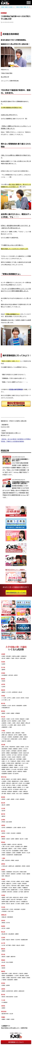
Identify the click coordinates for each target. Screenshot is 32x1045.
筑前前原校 (10, 979)
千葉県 (3, 731)
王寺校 (11, 909)
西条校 (12, 939)
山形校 (3, 686)
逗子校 (10, 789)
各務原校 (19, 833)
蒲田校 (15, 767)
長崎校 (3, 991)
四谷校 (3, 750)
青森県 (3, 662)
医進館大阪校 (14, 889)
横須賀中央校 (15, 781)
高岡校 (8, 805)
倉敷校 (17, 934)
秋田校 (3, 681)
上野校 (24, 757)
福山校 (8, 939)
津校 (3, 860)
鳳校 (19, 885)
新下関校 (8, 945)
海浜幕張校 (16, 737)
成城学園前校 (14, 753)
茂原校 (21, 737)
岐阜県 (3, 831)
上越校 (8, 799)
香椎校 (26, 973)
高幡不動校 (18, 763)
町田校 (22, 746)
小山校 (9, 705)
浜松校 (8, 838)
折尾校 (28, 977)
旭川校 (3, 658)
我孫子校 (4, 741)
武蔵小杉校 (15, 783)
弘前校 (3, 664)
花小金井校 (15, 773)
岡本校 (3, 903)
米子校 (8, 922)
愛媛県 (3, 960)
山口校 (3, 945)
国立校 (14, 771)
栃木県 (3, 703)
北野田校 (4, 891)
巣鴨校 (8, 753)
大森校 (28, 761)
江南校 (13, 852)
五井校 (20, 739)
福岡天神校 (4, 973)
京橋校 (19, 887)
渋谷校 (13, 757)
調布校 (3, 755)
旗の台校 (21, 765)
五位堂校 (23, 909)
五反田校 (4, 771)
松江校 (3, 928)
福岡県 (3, 971)
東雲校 (25, 771)
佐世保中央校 (9, 991)
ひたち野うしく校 (6, 700)
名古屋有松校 (9, 854)
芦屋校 (3, 899)
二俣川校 (4, 787)
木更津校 (10, 737)
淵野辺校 (25, 791)
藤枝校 (17, 838)
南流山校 (4, 737)
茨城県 (3, 696)
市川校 (3, 732)
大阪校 (3, 881)
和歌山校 (4, 917)
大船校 (20, 791)
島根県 (3, 926)
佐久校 (24, 827)
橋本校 (3, 783)
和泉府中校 (27, 889)
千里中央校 (13, 885)
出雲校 (8, 928)
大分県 (3, 1000)
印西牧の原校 (14, 739)
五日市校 (18, 939)
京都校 (3, 871)
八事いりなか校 (5, 846)
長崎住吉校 (21, 991)
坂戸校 (23, 725)
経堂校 (26, 769)
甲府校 (3, 821)
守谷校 (27, 697)
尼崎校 (22, 903)
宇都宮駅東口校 (6, 707)
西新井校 (20, 771)
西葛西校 (15, 748)
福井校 (3, 816)
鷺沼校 (9, 793)
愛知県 (3, 842)
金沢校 (3, 810)
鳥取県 (3, 920)
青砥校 (11, 767)
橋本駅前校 (10, 917)
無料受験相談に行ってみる (16, 592)
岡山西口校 (4, 934)
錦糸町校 (20, 750)
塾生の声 (3, 13)
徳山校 (18, 945)
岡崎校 (9, 844)
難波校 (14, 887)
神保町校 (19, 757)
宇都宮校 (4, 705)
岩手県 (3, 667)
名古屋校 (4, 844)
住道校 (19, 883)
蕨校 (15, 725)
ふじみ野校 (10, 725)
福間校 (15, 979)
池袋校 (18, 746)
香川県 (3, 954)
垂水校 (12, 903)
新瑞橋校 (19, 852)
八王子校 (25, 748)
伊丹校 (26, 897)
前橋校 (12, 713)
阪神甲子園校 (5, 901)
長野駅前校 (9, 827)
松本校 (3, 827)
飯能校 (22, 723)
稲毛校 (26, 737)
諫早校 (15, 991)
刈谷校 (12, 846)
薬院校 (24, 977)
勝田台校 (10, 734)
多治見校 (13, 833)
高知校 (3, 968)
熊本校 (3, 996)
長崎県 (3, 989)
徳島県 (3, 949)
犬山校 (28, 852)
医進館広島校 (24, 939)
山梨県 (3, 820)
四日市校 (7, 860)
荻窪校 (8, 750)
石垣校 (12, 1019)
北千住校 (14, 755)
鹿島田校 (15, 791)
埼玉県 (3, 717)
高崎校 (3, 713)
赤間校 (19, 977)
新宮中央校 (13, 977)
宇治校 (24, 873)
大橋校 (3, 977)
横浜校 (8, 779)
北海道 (3, 654)
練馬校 (25, 750)
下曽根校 (4, 979)
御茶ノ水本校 (5, 746)
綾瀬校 (3, 769)
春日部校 (4, 721)
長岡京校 (13, 873)
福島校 (3, 692)
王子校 (26, 767)
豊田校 (10, 848)
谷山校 (11, 1013)
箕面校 (22, 885)
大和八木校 (10, 911)
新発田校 (22, 799)
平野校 (8, 881)
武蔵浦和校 (4, 727)
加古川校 (13, 899)
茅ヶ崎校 (4, 793)
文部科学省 (24, 1028)
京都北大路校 (23, 871)
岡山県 (3, 932)
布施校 (3, 889)
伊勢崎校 (18, 713)
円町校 (8, 873)
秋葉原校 (11, 765)
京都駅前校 (9, 871)
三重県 (3, 858)
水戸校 (9, 697)
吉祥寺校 (20, 755)
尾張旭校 (8, 852)
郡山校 (20, 692)
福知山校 (7, 875)
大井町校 (8, 755)
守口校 (10, 887)
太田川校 (14, 844)
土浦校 (13, 697)
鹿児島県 (3, 1011)
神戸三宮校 (9, 897)
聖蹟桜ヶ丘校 (5, 759)
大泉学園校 (19, 759)
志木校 (9, 721)
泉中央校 (11, 675)
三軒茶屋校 (13, 750)
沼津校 (12, 838)
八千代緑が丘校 (6, 739)
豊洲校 (8, 769)
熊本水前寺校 (9, 996)
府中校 (23, 761)
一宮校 (14, 848)
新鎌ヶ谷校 (4, 734)
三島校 (26, 838)
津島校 (3, 854)
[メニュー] (28, 2)
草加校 (24, 721)
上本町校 (14, 883)
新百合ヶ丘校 (23, 789)
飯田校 (19, 827)
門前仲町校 (12, 746)
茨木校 (8, 885)
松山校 (3, 962)
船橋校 (20, 734)
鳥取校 (3, 922)
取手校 (22, 697)
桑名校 (17, 860)
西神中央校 (12, 901)
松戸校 (15, 734)
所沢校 (17, 719)
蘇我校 (9, 741)
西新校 (3, 975)
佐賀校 (3, 985)
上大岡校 (18, 785)
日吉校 (20, 783)
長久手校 (8, 850)
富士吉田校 (9, 821)
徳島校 (3, 951)
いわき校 (8, 692)
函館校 (8, 658)
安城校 (21, 850)
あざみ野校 (13, 779)
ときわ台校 (13, 769)
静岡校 (3, 838)
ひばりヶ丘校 (25, 763)
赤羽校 (20, 753)
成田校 (24, 734)
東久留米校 (20, 769)
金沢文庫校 (25, 785)
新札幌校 (8, 656)
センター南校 (25, 787)
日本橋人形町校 (10, 763)
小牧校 (3, 850)
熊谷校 (3, 719)
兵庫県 (3, 895)
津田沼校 (18, 732)
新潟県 (3, 797)
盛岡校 (3, 669)
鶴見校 (14, 787)
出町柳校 (19, 873)
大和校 (21, 781)
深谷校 (18, 723)
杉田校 (13, 793)
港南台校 (8, 783)
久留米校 (21, 973)
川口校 (12, 719)
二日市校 (16, 975)
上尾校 (19, 721)
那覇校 (3, 1019)
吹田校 (27, 885)
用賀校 (3, 763)
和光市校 (4, 725)
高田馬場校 (4, 748)
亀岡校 (28, 873)
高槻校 (27, 881)
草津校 (23, 866)
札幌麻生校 (23, 656)
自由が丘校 (26, 753)
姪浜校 (27, 975)
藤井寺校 (26, 891)
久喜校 (9, 723)
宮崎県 (3, 1006)
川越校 (27, 719)
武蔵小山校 (12, 759)
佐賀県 (3, 983)
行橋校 (8, 977)
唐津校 (8, 985)
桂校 (3, 875)
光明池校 (15, 891)
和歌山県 (3, 915)
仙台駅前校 (4, 675)
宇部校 (13, 945)
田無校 (24, 759)
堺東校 (18, 881)
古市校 (8, 889)
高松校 (3, 956)
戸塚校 (13, 785)
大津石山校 (4, 866)
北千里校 (21, 891)
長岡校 (12, 799)
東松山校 (28, 723)
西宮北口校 (16, 897)
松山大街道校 (9, 962)
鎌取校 (24, 739)
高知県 (3, 966)
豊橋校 (25, 846)
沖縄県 (3, 1017)
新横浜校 (24, 779)
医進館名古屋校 (18, 854)
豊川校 (24, 852)
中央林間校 (4, 789)
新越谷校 (22, 719)
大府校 (3, 852)
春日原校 (22, 975)
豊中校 (3, 883)
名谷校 (27, 903)
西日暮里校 (4, 765)
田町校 (20, 748)
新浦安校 (8, 732)
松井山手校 (16, 871)
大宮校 (8, 719)
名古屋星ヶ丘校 (19, 846)
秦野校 (19, 787)
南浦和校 (14, 721)
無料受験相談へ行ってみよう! (16, 1042)
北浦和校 (4, 723)
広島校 (3, 939)
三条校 (17, 799)
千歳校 (12, 658)
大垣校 (8, 833)
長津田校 (10, 791)
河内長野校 (4, 887)
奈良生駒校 (17, 909)
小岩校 (9, 757)
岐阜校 (3, 833)
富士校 (21, 838)
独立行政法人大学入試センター (10, 1028)
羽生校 (19, 725)
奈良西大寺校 (5, 909)
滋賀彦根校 (18, 866)
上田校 (14, 827)
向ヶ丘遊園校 (26, 783)
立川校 (27, 746)
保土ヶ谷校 (19, 793)
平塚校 (9, 781)
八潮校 (10, 727)
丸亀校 (8, 956)
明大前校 (25, 755)
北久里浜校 (16, 789)
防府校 (22, 945)
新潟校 (3, 799)
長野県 (3, 825)
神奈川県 (3, 777)
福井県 (3, 814)
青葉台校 (26, 781)
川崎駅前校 (26, 793)
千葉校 (22, 732)
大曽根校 (24, 848)
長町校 (15, 675)
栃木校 (13, 705)
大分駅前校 (4, 1002)
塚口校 (8, 903)
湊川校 (18, 901)
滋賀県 (3, 864)
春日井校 (20, 844)
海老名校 (4, 791)
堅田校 (28, 866)
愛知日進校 (4, 848)
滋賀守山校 (11, 866)
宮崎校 (3, 1008)
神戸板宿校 (19, 899)
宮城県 (3, 673)
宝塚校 (8, 899)
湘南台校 (10, 787)
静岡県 (3, 836)
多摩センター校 (5, 761)
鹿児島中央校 (5, 1013)
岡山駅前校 (11, 934)
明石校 (21, 897)
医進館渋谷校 (5, 767)
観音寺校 (13, 956)
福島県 (3, 690)
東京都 (3, 744)
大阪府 (3, 879)
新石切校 (10, 891)
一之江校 (21, 767)
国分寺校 (4, 757)
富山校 (3, 805)
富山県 (3, 803)
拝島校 (18, 761)
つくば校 (4, 697)
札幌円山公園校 (16, 656)
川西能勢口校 (24, 901)
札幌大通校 (23, 658)
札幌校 (3, 656)
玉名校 (15, 996)
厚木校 (3, 779)
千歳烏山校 (13, 761)
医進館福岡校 (9, 975)
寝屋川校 (8, 883)
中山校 (3, 785)
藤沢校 (19, 779)
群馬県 (3, 711)
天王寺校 (13, 881)
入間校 (13, 723)
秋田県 (3, 679)
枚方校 (22, 881)
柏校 (13, 732)
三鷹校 (15, 765)
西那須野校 (19, 705)
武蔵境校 (10, 771)
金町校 (3, 753)
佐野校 (25, 705)
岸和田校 (24, 883)
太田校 (8, 713)
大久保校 (18, 903)
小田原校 (4, 781)
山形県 (3, 684)
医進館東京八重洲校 (7, 773)
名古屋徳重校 (15, 850)
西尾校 (26, 850)
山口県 (3, 943)
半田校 (19, 848)
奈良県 (3, 907)
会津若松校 (14, 692)
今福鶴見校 (25, 887)
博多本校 (15, 973)
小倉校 (10, 973)
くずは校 (21, 889)
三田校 (25, 899)
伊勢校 (12, 860)
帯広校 (17, 658)
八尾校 (3, 885)
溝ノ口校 (8, 785)
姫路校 (3, 897)
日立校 (18, 697)
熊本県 (3, 994)
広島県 (3, 937)
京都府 (3, 869)
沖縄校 (8, 1019)
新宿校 (10, 748)
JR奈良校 (4, 911)
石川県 (3, 808)
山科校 (3, 873)
